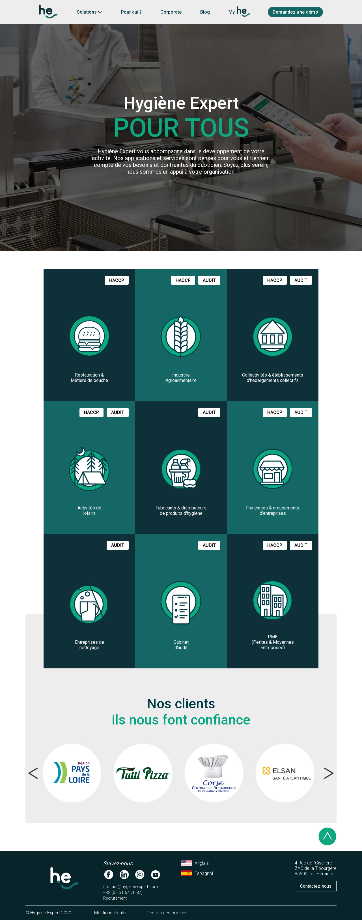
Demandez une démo (295, 12)
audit (209, 280)
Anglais (195, 863)
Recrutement (115, 898)
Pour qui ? (131, 12)
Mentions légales (111, 912)
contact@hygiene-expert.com (130, 886)
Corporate (171, 12)
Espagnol (197, 873)
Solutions (89, 12)
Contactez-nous (315, 886)
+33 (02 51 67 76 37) (123, 892)
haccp (116, 280)
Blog (205, 12)
